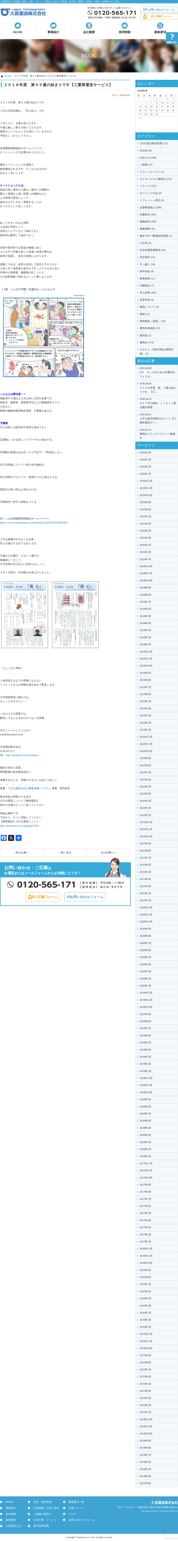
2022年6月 (145, 779)
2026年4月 (145, 452)
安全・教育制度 (41, 1502)
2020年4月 (145, 964)
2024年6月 (145, 609)
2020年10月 (146, 921)
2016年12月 (146, 1248)
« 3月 (139, 118)
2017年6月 (145, 1206)
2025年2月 (145, 552)
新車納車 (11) (147, 278)
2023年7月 (145, 687)
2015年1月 (145, 1412)
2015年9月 (145, 1355)
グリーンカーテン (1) (152, 172)
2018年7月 (145, 1113)
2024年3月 (145, 630)
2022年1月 (145, 815)
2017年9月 (145, 1184)
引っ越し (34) (147, 264)
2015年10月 (146, 1348)
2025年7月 (145, 516)
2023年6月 (145, 694)
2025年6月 (145, 523)
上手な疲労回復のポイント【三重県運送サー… (158, 418)
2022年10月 (146, 751)
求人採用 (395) (148, 292)
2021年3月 (145, 886)
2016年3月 (145, 1312)
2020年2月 (145, 978)
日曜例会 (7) (147, 285)
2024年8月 (145, 594)
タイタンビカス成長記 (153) (156, 179)
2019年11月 (146, 1000)
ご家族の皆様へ (41, 1514)
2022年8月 (145, 765)
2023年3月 (145, 715)
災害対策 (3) (147, 299)
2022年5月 (145, 786)
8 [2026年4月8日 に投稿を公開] (151, 103)
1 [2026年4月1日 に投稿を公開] (151, 99)
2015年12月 (146, 1334)
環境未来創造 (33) (150, 328)
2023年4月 (145, 708)
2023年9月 (145, 673)
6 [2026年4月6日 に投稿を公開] (140, 103)
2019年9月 (145, 1014)
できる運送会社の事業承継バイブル (28, 788)
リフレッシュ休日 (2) (152, 200)
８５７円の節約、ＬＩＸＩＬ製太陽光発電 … (158, 403)
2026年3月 (145, 459)
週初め (115, 95)
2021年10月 (146, 836)
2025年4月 (145, 537)
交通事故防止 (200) (150, 207)
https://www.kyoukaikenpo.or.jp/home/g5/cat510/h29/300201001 (34, 522)
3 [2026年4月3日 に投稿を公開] (162, 99)
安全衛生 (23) (147, 257)
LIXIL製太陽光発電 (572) (154, 143)
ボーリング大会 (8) (150, 193)
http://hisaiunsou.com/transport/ (22, 755)
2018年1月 (145, 1156)
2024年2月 (145, 637)
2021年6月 (145, 864)
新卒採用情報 (39, 1526)
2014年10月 (146, 1433)
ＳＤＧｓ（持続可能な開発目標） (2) (156, 351)
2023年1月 (145, 729)
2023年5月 (145, 701)
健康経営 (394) (148, 221)
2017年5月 (145, 1213)
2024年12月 (146, 566)
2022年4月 (145, 793)
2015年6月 (145, 1376)
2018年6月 (145, 1120)
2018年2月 (145, 1149)
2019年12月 (146, 992)
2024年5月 (145, 616)
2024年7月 (145, 602)
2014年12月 (146, 1419)
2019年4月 (145, 1049)
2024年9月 (145, 587)
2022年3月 (145, 801)
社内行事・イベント (43, 1520)
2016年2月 (145, 1319)
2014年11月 (146, 1426)
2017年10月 (146, 1177)
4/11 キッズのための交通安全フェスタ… (158, 372)
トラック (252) (148, 186)
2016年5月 (145, 1298)
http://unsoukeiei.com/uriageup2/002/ (19, 825)
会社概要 (89, 32)
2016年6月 (145, 1291)
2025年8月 (145, 509)
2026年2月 (145, 466)
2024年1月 (145, 644)
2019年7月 (145, 1028)
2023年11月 (146, 658)
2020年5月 (145, 957)
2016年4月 (145, 1305)
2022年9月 (145, 758)
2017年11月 (146, 1170)
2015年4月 (145, 1391)
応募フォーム (74, 1508)
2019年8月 (145, 1021)
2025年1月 (145, 559)
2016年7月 (145, 1284)
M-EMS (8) (146, 150)
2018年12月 (146, 1078)
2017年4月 (145, 1220)
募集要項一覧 (74, 1502)
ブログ (71, 1514)
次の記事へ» (108, 852)
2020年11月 (146, 914)
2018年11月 (146, 1085)
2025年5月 (145, 530)
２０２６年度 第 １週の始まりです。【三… (158, 387)
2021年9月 (145, 843)
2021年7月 (145, 857)
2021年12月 (146, 822)
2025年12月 (146, 481)
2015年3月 (145, 1398)
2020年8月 (145, 936)
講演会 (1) (145, 335)
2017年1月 (145, 1241)
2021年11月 (146, 829)
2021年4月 (145, 879)
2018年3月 (145, 1142)
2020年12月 (146, 907)
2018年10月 (146, 1092)
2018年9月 (145, 1099)
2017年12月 (146, 1163)
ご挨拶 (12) (146, 164)
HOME (18, 32)
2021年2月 (145, 893)
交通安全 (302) (148, 214)
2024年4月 (145, 623)
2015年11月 (146, 1341)
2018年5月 (145, 1128)
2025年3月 (145, 545)
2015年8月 (145, 1362)
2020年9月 (145, 929)
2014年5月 (145, 1469)
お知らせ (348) (148, 157)
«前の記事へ (22, 852)
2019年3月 (145, 1056)
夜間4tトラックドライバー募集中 (158, 434)
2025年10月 (146, 495)
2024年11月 (146, 573)
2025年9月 (145, 502)
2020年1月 (145, 985)
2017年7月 (145, 1199)
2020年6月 (145, 950)
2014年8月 (145, 1447)
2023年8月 (145, 680)
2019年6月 (145, 1035)
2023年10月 (146, 665)
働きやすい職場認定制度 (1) (156, 235)
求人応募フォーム (161, 16)
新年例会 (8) (147, 271)
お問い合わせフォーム (161, 9)
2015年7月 (145, 1369)
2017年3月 (145, 1227)
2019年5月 (145, 1042)
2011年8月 (145, 1483)
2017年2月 (145, 1234)
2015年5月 (145, 1383)
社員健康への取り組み (44, 1508)
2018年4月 (145, 1135)
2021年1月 (145, 900)
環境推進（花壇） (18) (152, 321)
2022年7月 (145, 772)
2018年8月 (145, 1106)
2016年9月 (145, 1270)
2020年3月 (145, 971)
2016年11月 (146, 1256)
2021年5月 (145, 872)
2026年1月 (145, 474)
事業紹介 (53, 32)
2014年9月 (145, 1440)
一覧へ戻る (64, 852)
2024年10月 (146, 580)
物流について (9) (149, 307)
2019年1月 (145, 1071)
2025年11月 (146, 488)
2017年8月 (145, 1191)
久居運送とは (11, 1526)
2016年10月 (146, 1263)
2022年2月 (145, 808)
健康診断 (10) (147, 228)
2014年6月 (145, 1462)
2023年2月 (145, 722)
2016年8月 (145, 1277)
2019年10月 (146, 1007)
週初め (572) (147, 342)
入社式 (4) (145, 243)
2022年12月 (146, 737)
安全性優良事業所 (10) (152, 250)
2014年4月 (145, 1476)
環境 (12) (145, 314)
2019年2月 (145, 1064)
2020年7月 (145, 943)
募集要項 (160, 32)
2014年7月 (145, 1455)
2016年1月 (145, 1327)
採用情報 (125, 32)
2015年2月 (145, 1405)
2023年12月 (146, 651)
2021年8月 (145, 850)
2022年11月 (146, 744)
